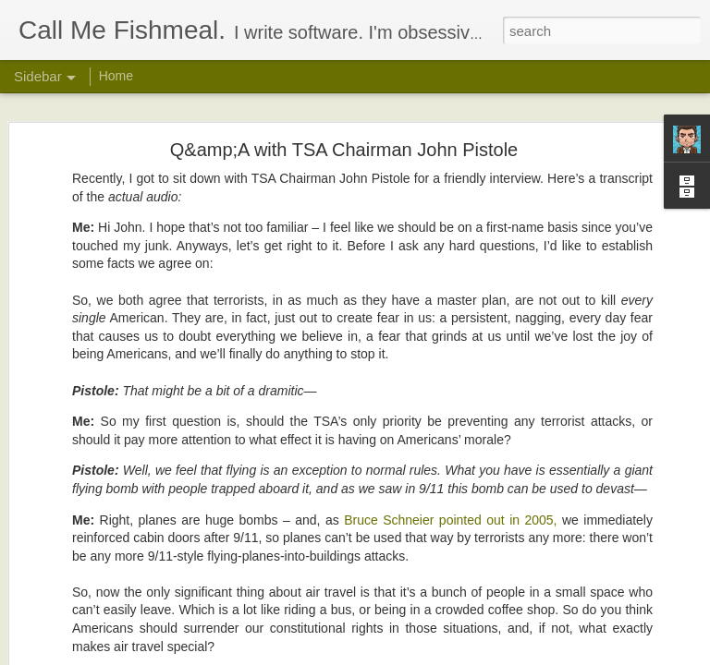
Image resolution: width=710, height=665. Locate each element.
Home (116, 75)
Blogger (413, 654)
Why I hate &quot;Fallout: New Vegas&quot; (153, 611)
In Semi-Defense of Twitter (110, 569)
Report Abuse (467, 654)
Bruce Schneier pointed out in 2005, (450, 414)
